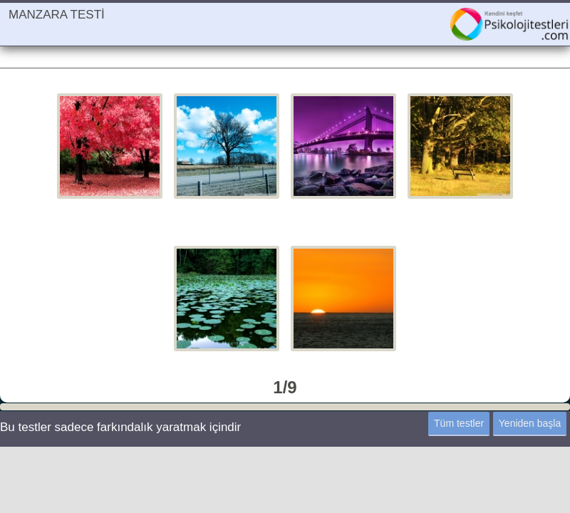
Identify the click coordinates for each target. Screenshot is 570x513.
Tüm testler (459, 423)
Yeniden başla (530, 423)
